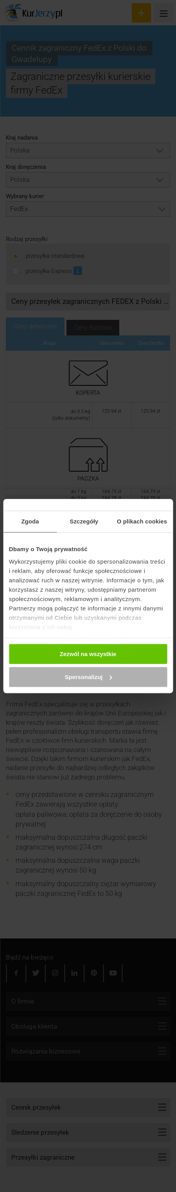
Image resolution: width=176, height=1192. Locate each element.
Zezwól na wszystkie (88, 654)
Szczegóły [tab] (84, 521)
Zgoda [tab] (30, 521)
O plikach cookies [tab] (142, 521)
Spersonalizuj (88, 677)
